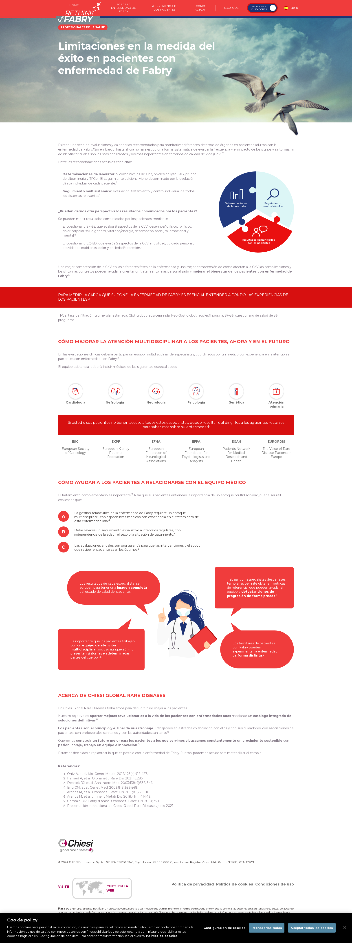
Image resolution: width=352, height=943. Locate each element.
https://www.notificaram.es (118, 915)
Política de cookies (234, 884)
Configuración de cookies (224, 931)
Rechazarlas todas (267, 931)
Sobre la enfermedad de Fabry (123, 8)
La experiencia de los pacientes (164, 7)
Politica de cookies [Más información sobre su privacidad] (162, 939)
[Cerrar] (345, 931)
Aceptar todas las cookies (312, 931)
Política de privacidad (193, 884)
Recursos (230, 7)
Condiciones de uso (274, 884)
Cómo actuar (200, 7)
